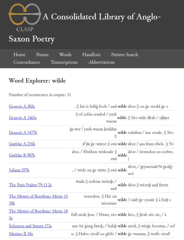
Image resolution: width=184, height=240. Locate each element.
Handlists (91, 54)
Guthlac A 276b (22, 144)
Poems (42, 54)
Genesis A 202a (22, 106)
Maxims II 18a (21, 234)
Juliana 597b (19, 170)
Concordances (27, 62)
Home (19, 54)
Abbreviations (101, 62)
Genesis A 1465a (23, 118)
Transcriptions (64, 62)
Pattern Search (124, 54)
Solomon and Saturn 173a (30, 226)
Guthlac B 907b (22, 155)
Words (65, 54)
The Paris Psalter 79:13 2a (30, 185)
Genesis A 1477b (23, 133)
